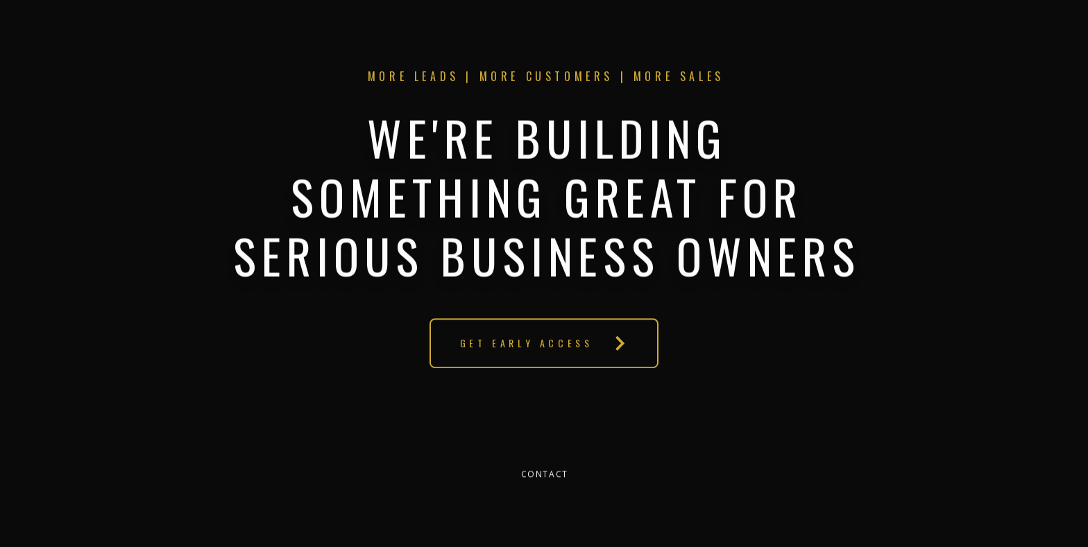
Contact (544, 474)
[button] (544, 343)
